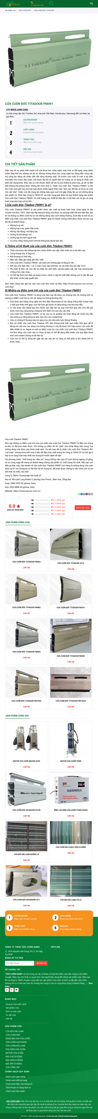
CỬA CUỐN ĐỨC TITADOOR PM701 (71, 608)
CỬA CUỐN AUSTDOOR (16, 1042)
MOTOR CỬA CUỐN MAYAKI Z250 (26, 761)
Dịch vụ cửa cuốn (13, 1011)
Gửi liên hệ (41, 963)
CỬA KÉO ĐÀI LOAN (14, 1031)
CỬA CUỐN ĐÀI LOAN (15, 1046)
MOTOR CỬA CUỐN (14, 1053)
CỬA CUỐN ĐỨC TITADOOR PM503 (26, 562)
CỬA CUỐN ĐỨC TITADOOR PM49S (71, 656)
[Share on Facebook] (81, 494)
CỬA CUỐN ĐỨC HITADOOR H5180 (26, 810)
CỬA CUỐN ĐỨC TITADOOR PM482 (26, 607)
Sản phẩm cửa (12, 1008)
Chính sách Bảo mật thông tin (19, 1084)
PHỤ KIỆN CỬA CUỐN (15, 1049)
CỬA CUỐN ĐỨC (13, 1035)
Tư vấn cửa (11, 1015)
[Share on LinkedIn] (91, 494)
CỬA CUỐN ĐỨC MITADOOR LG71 (26, 900)
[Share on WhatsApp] (79, 494)
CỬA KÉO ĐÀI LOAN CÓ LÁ (70, 900)
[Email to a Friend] (86, 494)
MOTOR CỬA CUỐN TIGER (70, 761)
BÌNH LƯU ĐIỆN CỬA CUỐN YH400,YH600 (71, 810)
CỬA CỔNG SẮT (13, 1067)
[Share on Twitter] (84, 494)
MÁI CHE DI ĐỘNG (14, 1056)
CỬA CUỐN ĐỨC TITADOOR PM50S (26, 652)
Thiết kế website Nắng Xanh (67, 1116)
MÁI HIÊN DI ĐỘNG (14, 1060)
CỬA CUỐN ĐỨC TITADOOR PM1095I (26, 701)
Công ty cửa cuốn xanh (16, 1004)
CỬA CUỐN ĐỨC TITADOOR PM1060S (71, 701)
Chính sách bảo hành (15, 1091)
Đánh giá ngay (82, 507)
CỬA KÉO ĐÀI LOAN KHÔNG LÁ (26, 854)
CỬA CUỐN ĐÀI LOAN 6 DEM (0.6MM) (71, 847)
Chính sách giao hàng (15, 1077)
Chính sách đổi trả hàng (16, 1080)
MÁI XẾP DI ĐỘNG (14, 1064)
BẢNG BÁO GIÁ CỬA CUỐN (18, 1038)
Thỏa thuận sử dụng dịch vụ (18, 1087)
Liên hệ (9, 1018)
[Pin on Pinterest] (89, 494)
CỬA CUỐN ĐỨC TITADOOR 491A (70, 563)
